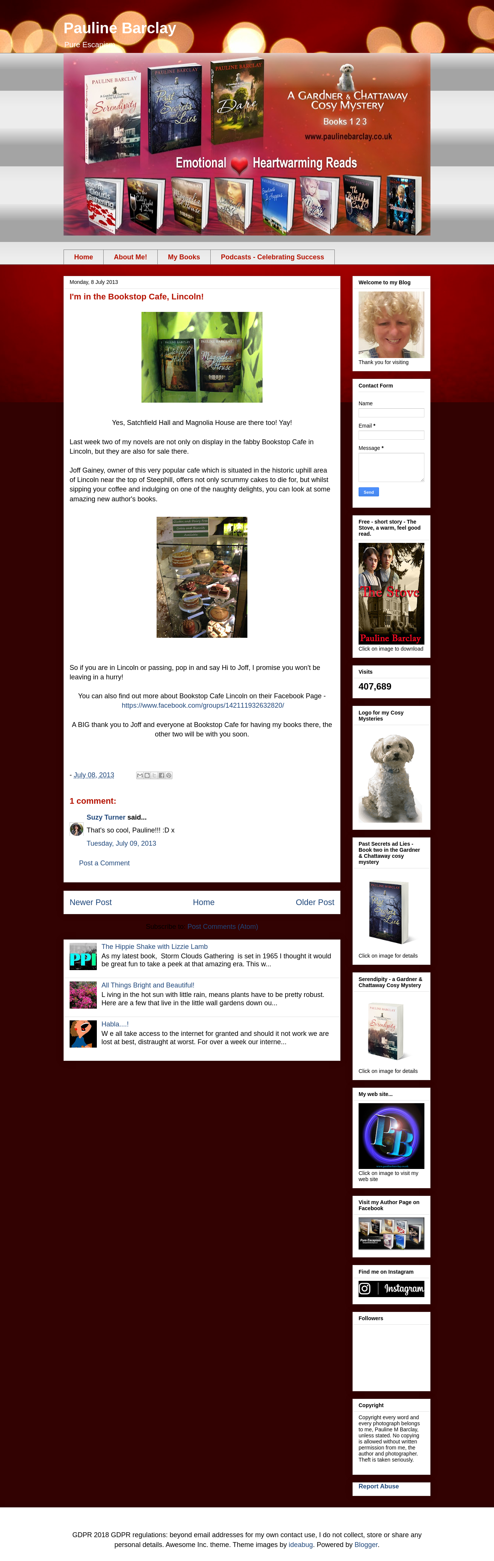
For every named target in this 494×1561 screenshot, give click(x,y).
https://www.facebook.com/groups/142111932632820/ (203, 705)
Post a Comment (104, 863)
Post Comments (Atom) (223, 926)
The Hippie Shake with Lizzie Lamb (154, 946)
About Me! (130, 257)
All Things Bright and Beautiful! (147, 985)
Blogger (365, 1545)
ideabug (301, 1545)
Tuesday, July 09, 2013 (121, 843)
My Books (184, 257)
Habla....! (115, 1024)
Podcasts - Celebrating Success (272, 257)
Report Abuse (379, 1486)
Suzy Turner (106, 817)
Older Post (315, 902)
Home (83, 257)
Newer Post (91, 902)
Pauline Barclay (120, 28)
